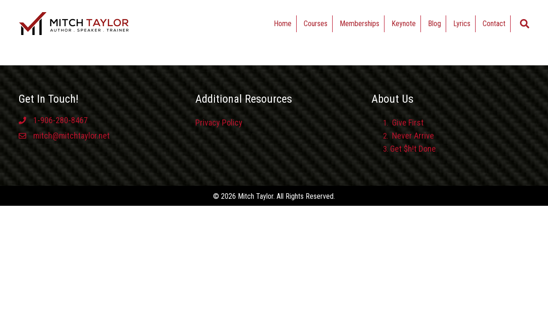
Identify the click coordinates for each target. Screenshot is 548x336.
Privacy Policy (218, 122)
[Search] (524, 24)
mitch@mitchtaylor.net (71, 135)
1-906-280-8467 (60, 120)
